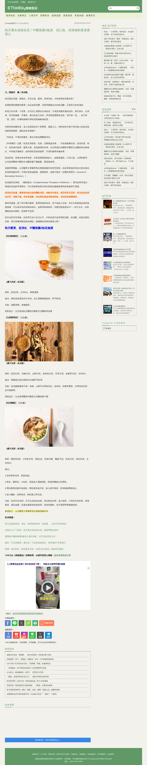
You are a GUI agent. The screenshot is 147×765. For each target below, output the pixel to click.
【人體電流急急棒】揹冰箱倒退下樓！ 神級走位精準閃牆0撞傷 (35, 564)
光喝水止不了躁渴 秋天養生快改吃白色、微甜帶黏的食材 (31, 530)
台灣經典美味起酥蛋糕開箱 (121, 275)
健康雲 (22, 8)
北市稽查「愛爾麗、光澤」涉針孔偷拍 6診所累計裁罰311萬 (119, 176)
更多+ (134, 109)
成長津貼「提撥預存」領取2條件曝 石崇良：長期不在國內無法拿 (119, 83)
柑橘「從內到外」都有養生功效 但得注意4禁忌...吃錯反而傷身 (34, 549)
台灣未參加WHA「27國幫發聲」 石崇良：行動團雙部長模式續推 (119, 69)
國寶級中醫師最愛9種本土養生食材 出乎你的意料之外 (30, 536)
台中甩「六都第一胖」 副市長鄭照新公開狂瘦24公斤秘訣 (118, 116)
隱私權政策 (92, 754)
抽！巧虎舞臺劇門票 (119, 234)
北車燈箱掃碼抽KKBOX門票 (122, 249)
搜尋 (137, 8)
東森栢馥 (79, 15)
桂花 (23, 614)
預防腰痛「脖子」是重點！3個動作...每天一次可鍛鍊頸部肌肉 (30, 659)
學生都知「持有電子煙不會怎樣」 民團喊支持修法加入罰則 (119, 138)
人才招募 (44, 754)
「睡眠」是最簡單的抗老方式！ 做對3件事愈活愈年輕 (28, 677)
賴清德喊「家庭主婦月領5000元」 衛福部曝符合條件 (119, 54)
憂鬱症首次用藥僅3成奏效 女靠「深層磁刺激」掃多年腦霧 (119, 90)
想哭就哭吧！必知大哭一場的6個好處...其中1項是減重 (27, 681)
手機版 (23, 2)
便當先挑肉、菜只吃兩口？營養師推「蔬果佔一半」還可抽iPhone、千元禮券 (118, 161)
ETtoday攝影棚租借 (119, 306)
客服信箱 (75, 754)
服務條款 (83, 754)
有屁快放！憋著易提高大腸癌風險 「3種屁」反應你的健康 (29, 685)
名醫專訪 (22, 15)
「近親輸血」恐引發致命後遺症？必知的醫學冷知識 (26, 668)
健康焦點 (10, 15)
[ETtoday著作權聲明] (46, 642)
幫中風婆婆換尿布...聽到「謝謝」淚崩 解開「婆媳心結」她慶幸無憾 (33, 690)
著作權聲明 (102, 754)
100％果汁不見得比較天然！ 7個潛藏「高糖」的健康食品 (29, 663)
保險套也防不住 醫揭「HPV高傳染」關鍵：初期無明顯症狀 (118, 97)
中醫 (40, 614)
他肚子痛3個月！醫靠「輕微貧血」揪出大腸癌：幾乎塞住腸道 (119, 40)
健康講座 (67, 15)
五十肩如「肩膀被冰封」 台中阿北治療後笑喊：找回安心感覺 (118, 124)
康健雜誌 (16, 614)
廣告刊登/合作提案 (63, 754)
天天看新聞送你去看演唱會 (121, 262)
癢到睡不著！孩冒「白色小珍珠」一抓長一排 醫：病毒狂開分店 (118, 61)
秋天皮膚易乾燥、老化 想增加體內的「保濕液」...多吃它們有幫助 (35, 524)
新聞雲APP (32, 2)
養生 (27, 614)
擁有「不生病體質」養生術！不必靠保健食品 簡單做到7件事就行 (35, 543)
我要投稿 (35, 754)
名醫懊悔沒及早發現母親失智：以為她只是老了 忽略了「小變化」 (32, 694)
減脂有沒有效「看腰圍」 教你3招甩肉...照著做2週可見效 (29, 655)
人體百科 (33, 15)
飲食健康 (34, 614)
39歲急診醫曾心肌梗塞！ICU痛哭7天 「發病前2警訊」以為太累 (119, 47)
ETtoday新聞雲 (13, 2)
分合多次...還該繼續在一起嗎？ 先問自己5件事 (25, 672)
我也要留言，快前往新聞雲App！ (47, 740)
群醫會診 (44, 15)
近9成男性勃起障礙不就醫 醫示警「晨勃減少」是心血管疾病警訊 (119, 76)
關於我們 (52, 754)
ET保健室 (107, 328)
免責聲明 (111, 754)
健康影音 (90, 15)
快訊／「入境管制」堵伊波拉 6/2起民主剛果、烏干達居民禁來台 (119, 33)
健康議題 (56, 15)
